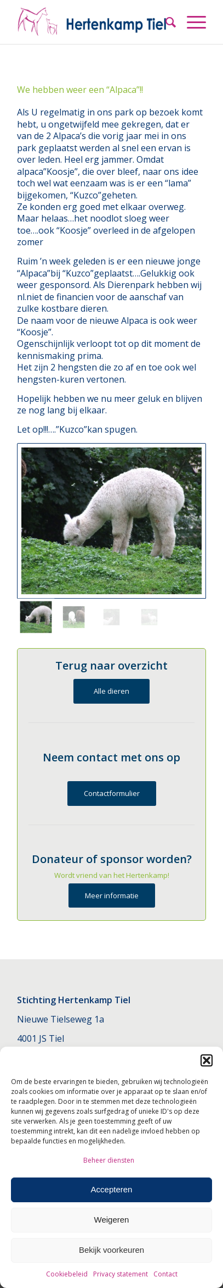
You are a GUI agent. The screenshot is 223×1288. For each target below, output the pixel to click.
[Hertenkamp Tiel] (93, 22)
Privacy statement (120, 1274)
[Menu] (191, 22)
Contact (165, 1274)
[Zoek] (165, 22)
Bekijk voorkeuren (111, 1249)
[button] (206, 1060)
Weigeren (111, 1219)
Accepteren (112, 1189)
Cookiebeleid (67, 1274)
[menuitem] (165, 22)
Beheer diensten (108, 1160)
